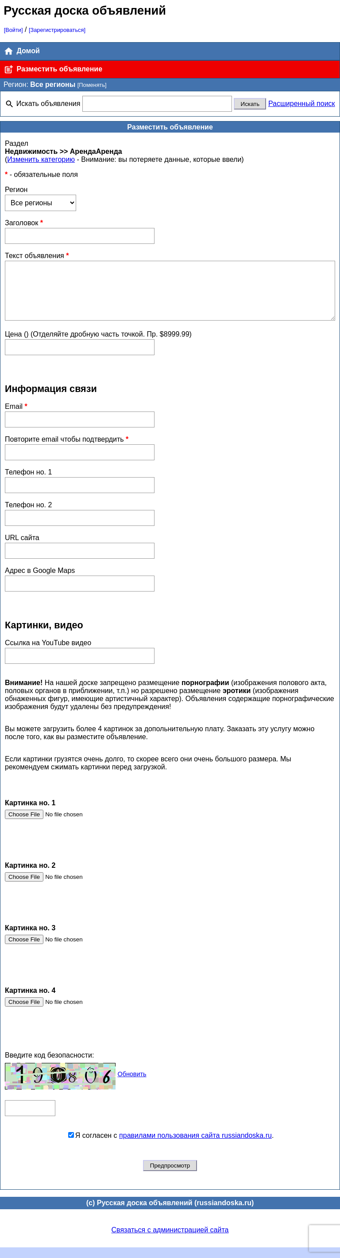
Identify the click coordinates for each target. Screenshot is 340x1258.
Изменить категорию (41, 159)
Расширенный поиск (301, 103)
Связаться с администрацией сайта (170, 1240)
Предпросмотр (170, 1176)
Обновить (131, 1084)
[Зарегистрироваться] (57, 30)
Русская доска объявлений (85, 10)
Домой (22, 51)
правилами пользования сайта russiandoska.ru (195, 1146)
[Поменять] (92, 85)
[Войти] (13, 30)
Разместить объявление (53, 69)
